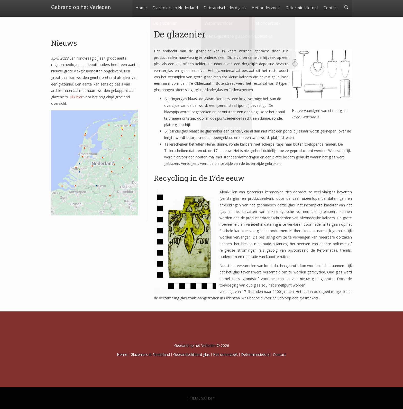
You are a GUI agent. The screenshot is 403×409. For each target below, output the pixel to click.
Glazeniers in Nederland (173, 7)
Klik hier (76, 96)
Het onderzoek (265, 7)
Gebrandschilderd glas (223, 7)
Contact (330, 7)
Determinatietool (301, 7)
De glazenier (180, 34)
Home (138, 7)
